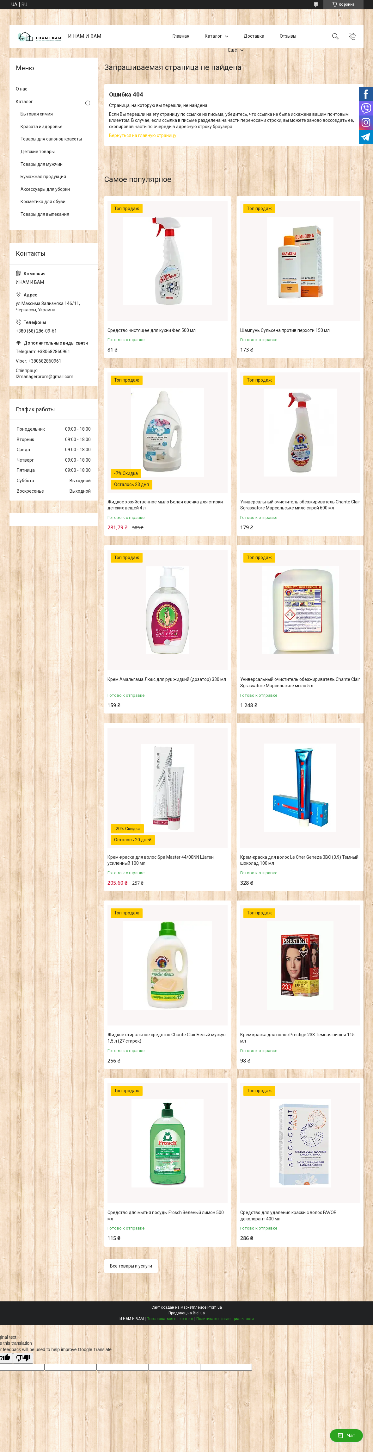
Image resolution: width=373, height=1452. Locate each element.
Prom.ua (214, 1307)
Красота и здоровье (42, 126)
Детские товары (38, 151)
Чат (346, 1435)
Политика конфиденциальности (225, 1319)
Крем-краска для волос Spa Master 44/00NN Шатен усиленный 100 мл (160, 860)
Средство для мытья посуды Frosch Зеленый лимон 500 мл (165, 1215)
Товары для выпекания (45, 214)
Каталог (213, 36)
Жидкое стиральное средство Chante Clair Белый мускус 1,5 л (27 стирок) (166, 1038)
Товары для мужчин (42, 164)
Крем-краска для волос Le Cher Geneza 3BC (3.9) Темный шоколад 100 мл (299, 860)
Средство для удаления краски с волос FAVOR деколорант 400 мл (288, 1215)
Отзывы (288, 36)
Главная (181, 36)
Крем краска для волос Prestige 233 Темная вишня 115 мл (297, 1038)
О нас (21, 88)
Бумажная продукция (43, 176)
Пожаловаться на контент (170, 1319)
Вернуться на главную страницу (142, 135)
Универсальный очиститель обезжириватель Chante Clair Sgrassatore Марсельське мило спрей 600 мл (300, 505)
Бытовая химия (37, 113)
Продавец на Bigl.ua (186, 1313)
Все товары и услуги (131, 1265)
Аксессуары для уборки (45, 189)
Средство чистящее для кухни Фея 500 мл (151, 330)
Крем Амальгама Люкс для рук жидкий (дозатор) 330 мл (166, 679)
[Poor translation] (23, 1358)
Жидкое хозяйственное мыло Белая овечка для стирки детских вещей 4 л (165, 505)
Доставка (254, 36)
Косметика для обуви (43, 201)
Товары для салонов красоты (51, 138)
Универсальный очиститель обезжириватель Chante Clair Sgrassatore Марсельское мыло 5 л (300, 682)
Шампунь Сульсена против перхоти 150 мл (285, 330)
